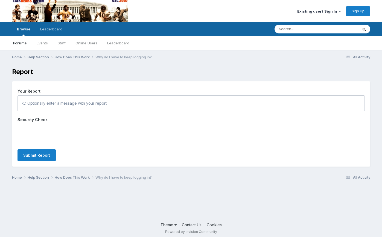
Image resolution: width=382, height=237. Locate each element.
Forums (20, 43)
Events (42, 43)
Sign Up (358, 11)
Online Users (86, 43)
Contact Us (192, 224)
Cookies (214, 224)
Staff (62, 43)
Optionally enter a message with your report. (64, 103)
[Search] (301, 29)
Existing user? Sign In (319, 11)
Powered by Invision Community (191, 232)
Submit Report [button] (36, 155)
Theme (169, 224)
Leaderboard (118, 43)
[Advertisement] (191, 202)
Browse (23, 31)
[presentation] (59, 134)
